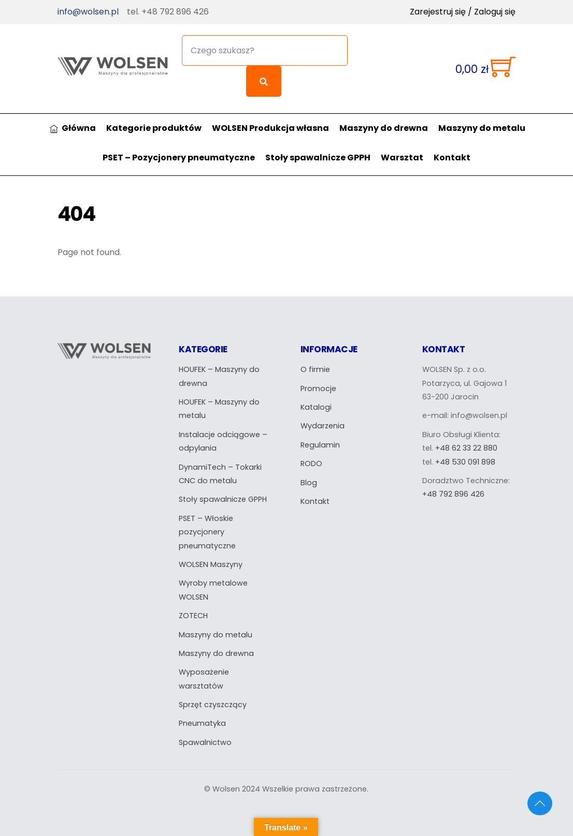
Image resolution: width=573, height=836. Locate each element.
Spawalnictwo (205, 741)
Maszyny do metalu (481, 127)
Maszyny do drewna (383, 127)
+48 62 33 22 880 (466, 447)
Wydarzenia (322, 425)
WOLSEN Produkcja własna (270, 127)
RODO (311, 462)
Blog (308, 481)
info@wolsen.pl (88, 12)
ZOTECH (193, 614)
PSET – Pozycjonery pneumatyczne (179, 156)
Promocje (318, 387)
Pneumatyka (202, 723)
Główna (73, 127)
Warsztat (402, 156)
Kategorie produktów (154, 127)
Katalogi (316, 406)
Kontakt (452, 156)
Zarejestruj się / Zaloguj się (462, 12)
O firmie (315, 368)
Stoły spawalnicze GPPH (317, 156)
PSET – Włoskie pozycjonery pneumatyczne (207, 531)
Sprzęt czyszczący (213, 703)
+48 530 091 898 (465, 461)
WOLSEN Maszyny (210, 563)
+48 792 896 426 (453, 493)
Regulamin (320, 444)
